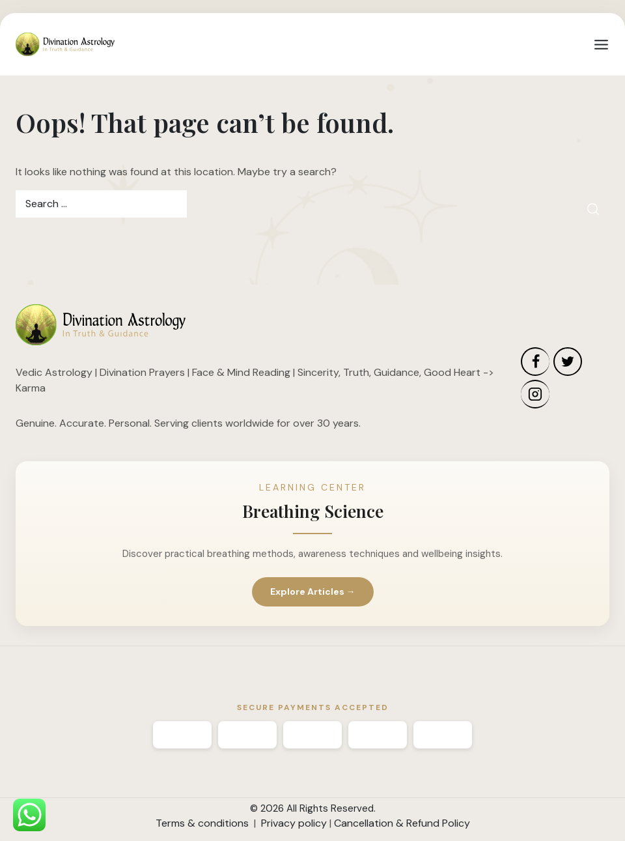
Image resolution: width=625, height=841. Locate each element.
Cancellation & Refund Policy (402, 823)
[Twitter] (567, 361)
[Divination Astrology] (65, 44)
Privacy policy (294, 823)
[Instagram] (535, 394)
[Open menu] (601, 44)
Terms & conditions (202, 823)
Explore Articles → (312, 591)
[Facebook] (535, 361)
